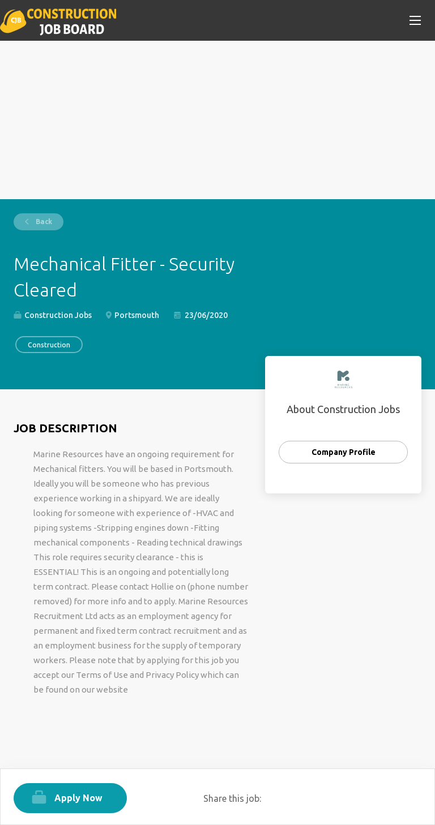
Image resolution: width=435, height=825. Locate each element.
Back (43, 221)
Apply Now (78, 798)
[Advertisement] (217, 120)
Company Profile (344, 452)
